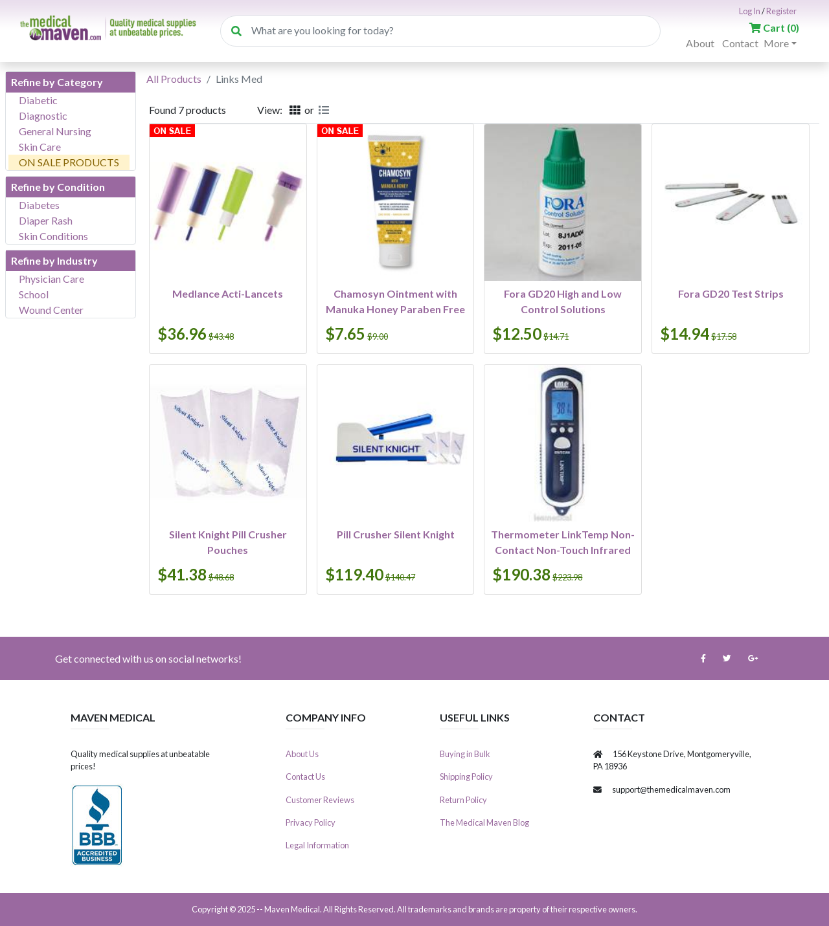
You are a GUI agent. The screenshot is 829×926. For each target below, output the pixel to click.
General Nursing (55, 131)
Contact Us (305, 776)
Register (781, 11)
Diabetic (38, 100)
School (34, 294)
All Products (173, 78)
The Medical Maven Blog (484, 822)
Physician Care (51, 278)
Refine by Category (57, 82)
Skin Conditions (53, 236)
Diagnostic (43, 115)
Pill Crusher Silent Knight (396, 534)
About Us (302, 754)
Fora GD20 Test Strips (731, 293)
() (774, 27)
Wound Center (51, 309)
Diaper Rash (46, 220)
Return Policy (463, 800)
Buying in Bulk (465, 754)
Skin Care (40, 146)
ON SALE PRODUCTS (69, 162)
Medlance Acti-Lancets (227, 293)
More (776, 43)
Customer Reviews (320, 800)
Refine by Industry (54, 260)
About (700, 43)
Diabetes (39, 205)
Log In (749, 11)
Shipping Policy (466, 776)
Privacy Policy (310, 822)
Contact (740, 43)
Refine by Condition (58, 187)
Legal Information (317, 845)
